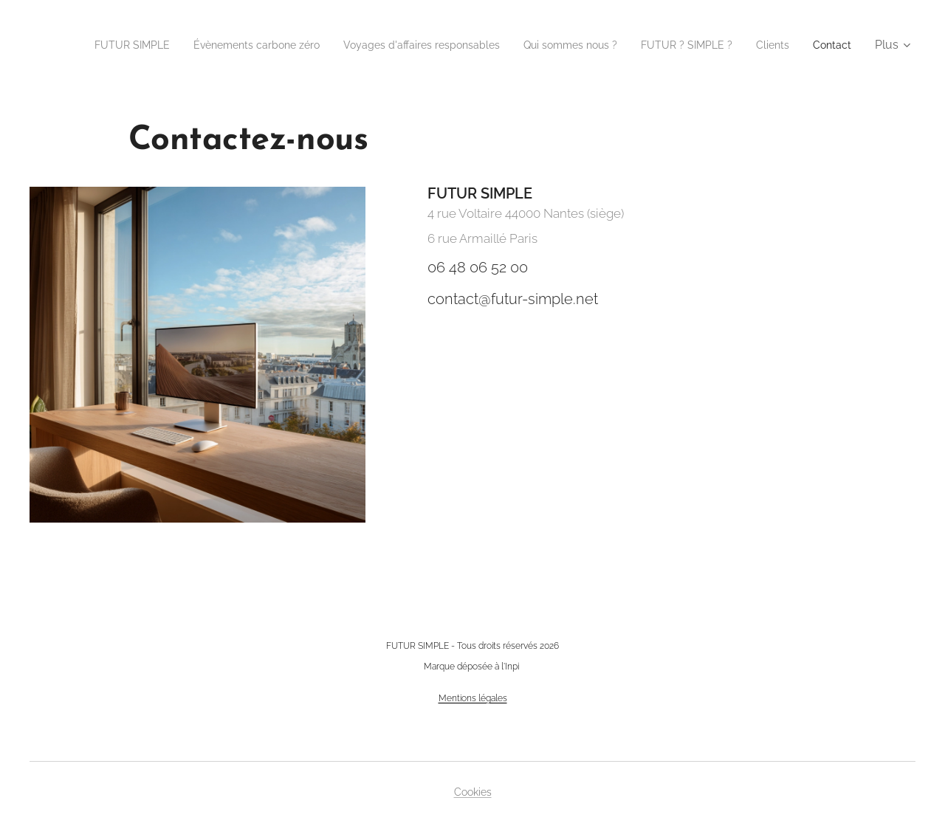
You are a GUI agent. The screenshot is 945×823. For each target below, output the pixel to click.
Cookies (473, 792)
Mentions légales (473, 698)
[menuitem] (128, 45)
